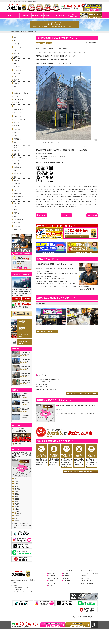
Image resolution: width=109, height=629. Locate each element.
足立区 (17, 486)
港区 (16, 479)
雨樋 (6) (16, 190)
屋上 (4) (16, 63)
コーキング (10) (18, 157)
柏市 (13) (16, 132)
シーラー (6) (17, 47)
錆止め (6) (16, 80)
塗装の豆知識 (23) (19, 196)
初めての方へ (51, 573)
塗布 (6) (16, 96)
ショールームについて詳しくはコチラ (83, 393)
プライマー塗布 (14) (19, 119)
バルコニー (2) (18, 70)
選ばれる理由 (38, 15)
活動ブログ (66, 578)
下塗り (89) (17, 213)
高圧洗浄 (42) (17, 187)
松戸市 (17, 511)
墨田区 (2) (16, 60)
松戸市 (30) (17, 67)
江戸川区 (17, 489)
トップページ (51, 571)
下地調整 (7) (17, 139)
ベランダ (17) (17, 151)
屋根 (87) (16, 180)
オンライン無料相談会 (87, 583)
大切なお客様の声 (73, 15)
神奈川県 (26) (17, 54)
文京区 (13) (17, 122)
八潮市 (17, 509)
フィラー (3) (17, 113)
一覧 (66, 215)
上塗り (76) (17, 183)
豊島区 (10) (17, 73)
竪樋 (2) (16, 37)
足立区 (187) (17, 226)
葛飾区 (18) (17, 129)
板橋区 (17, 484)
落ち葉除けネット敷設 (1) (21, 93)
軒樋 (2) (16, 40)
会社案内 (61, 15)
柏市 (16, 518)
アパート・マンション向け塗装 (89, 573)
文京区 (17, 481)
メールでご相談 (78, 236)
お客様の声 (66, 576)
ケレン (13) (17, 160)
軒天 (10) (16, 142)
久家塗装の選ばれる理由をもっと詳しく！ (81, 471)
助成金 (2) (16, 206)
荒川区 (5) (16, 216)
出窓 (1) (16, 90)
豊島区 (17, 499)
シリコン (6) (17, 116)
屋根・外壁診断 (85, 578)
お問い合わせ (66, 580)
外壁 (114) (16, 177)
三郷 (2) (16, 106)
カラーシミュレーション (87, 580)
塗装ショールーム (53, 578)
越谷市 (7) (16, 126)
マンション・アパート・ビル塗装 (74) (23, 146)
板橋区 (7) (16, 103)
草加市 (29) (17, 203)
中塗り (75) (17, 200)
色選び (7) (16, 210)
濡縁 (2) (16, 86)
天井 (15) (16, 44)
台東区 (17, 494)
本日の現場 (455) (18, 219)
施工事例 (25, 15)
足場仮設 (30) (17, 167)
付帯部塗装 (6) (18, 193)
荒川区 (17, 496)
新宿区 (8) (16, 136)
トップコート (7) (18, 99)
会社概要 (50, 580)
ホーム (12, 15)
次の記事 (42, 215)
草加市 (43, 43)
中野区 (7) (16, 76)
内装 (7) (16, 170)
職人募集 (50, 585)
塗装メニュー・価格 (86, 571)
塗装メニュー (50, 15)
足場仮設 (38, 43)
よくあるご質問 (67, 571)
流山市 (17, 516)
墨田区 (17, 491)
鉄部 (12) (16, 164)
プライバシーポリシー (69, 583)
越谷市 (17, 506)
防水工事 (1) (17, 57)
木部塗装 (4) (17, 173)
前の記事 (91, 215)
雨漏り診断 (84, 576)
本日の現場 (49, 43)
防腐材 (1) (16, 83)
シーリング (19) (18, 109)
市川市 (17, 521)
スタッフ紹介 (19, 444)
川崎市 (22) (17, 50)
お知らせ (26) (17, 229)
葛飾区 (17, 501)
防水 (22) (16, 154)
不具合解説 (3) (18, 223)
